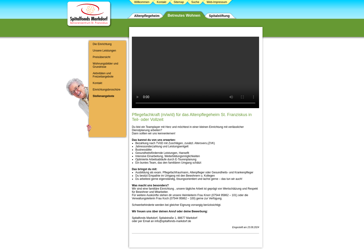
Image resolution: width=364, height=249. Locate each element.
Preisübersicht (101, 57)
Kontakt (97, 83)
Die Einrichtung (102, 44)
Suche (195, 2)
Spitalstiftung (219, 16)
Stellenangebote (103, 96)
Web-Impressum (217, 2)
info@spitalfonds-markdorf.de (173, 221)
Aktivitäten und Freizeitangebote (103, 75)
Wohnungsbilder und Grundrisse (105, 65)
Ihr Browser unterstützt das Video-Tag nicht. (195, 72)
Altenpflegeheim (146, 16)
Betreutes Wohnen (184, 15)
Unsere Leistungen (104, 50)
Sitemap (179, 2)
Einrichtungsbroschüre (106, 89)
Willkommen (141, 2)
